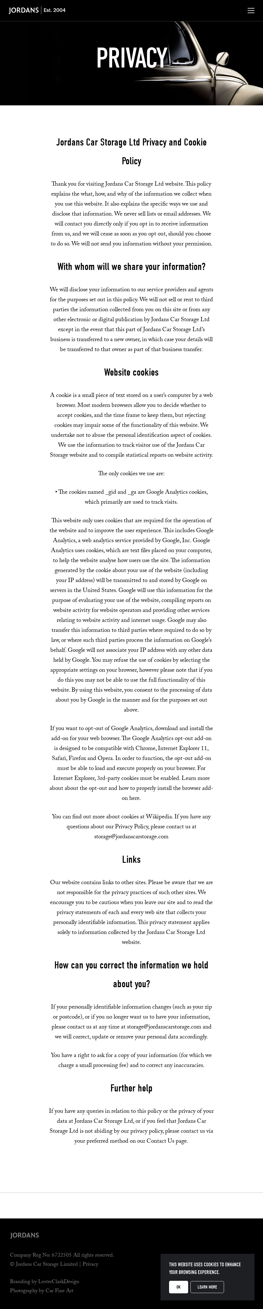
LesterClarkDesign (58, 1282)
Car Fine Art (59, 1291)
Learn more (207, 1287)
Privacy (90, 1264)
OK (178, 1287)
